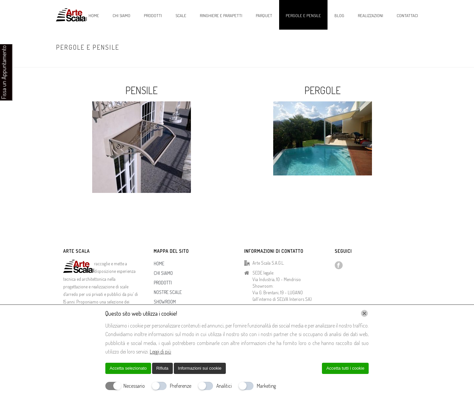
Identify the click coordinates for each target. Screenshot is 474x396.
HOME (94, 15)
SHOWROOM (165, 301)
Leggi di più (160, 351)
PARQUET (264, 15)
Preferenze (180, 386)
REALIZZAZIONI (370, 15)
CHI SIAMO (121, 15)
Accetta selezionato (128, 368)
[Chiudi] (364, 313)
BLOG (339, 15)
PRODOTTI (153, 15)
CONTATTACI (407, 15)
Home (372, 61)
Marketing (266, 386)
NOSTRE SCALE (168, 292)
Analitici (224, 386)
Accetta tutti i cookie (345, 368)
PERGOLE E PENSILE (303, 15)
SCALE (180, 15)
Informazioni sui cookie (200, 368)
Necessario (134, 386)
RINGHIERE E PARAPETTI (221, 15)
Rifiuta (162, 368)
